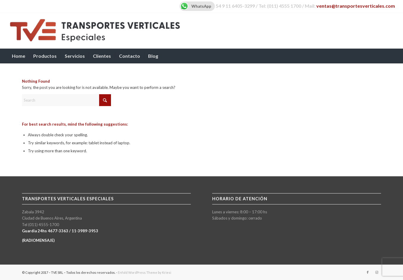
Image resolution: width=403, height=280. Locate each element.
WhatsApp (195, 6)
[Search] (391, 56)
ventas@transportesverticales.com (355, 6)
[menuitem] (18, 56)
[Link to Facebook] (367, 272)
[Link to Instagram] (376, 272)
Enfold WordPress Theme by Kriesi (144, 272)
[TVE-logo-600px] (95, 30)
